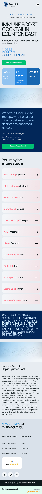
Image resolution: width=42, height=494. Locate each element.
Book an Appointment (14, 63)
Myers (21, 243)
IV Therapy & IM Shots (25, 15)
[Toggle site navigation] (38, 5)
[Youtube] (16, 474)
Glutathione (21, 208)
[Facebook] (4, 474)
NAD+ (21, 231)
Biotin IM (21, 266)
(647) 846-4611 (33, 491)
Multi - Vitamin (21, 186)
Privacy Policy (26, 448)
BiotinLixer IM (21, 197)
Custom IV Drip (21, 220)
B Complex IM (21, 277)
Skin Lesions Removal (9, 444)
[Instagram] (10, 474)
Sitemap (24, 453)
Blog (23, 444)
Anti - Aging (21, 174)
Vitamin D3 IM (21, 288)
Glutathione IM (21, 254)
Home (12, 15)
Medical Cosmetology (9, 453)
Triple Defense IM (21, 300)
